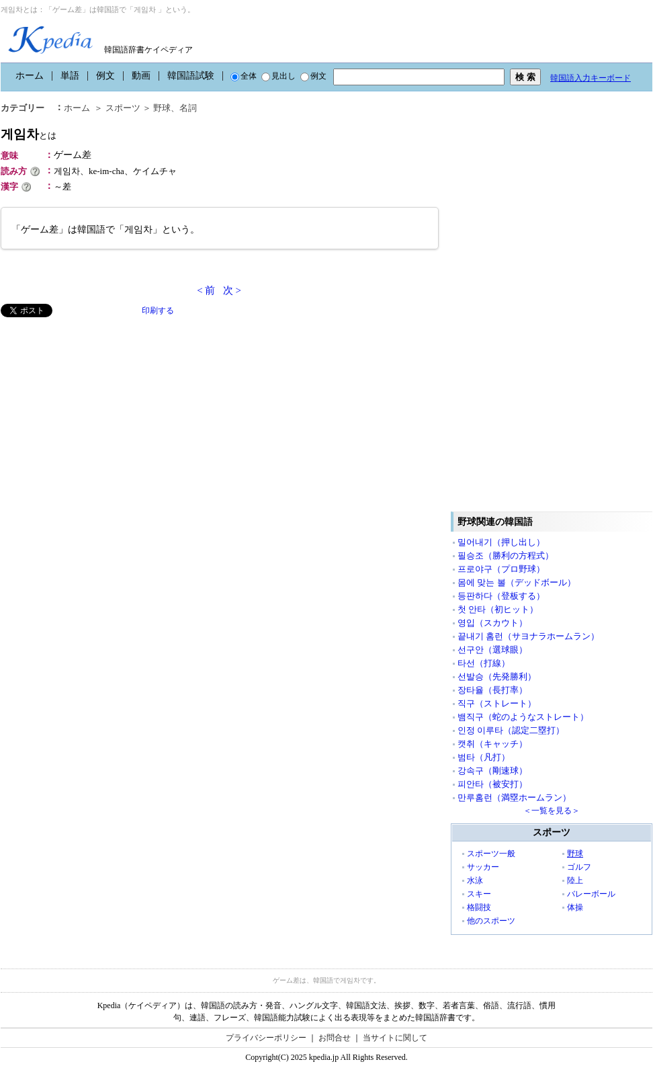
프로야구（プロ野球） (501, 569)
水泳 (475, 880)
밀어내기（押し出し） (501, 542)
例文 (105, 76)
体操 (575, 907)
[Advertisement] (101, 411)
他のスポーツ (491, 920)
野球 (162, 108)
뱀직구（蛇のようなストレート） (523, 717)
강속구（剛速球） (492, 771)
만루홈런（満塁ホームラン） (514, 797)
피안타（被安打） (492, 784)
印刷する (158, 310)
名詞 (188, 108)
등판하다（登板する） (501, 596)
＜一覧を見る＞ (551, 810)
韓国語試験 (190, 76)
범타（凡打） (484, 757)
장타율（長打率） (492, 690)
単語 (69, 76)
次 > (232, 290)
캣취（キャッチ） (492, 744)
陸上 (575, 880)
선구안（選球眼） (492, 650)
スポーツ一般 (491, 853)
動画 (141, 76)
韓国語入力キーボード (590, 78)
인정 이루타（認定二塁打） (511, 730)
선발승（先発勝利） (497, 676)
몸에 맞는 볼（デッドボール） (517, 582)
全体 (243, 76)
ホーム (29, 76)
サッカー (483, 867)
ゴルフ (579, 867)
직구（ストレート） (497, 703)
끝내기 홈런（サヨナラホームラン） (528, 636)
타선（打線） (484, 663)
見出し (278, 76)
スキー (479, 894)
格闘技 (479, 907)
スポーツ (122, 108)
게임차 (28, 134)
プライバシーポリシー (266, 1037)
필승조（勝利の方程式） (506, 555)
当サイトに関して (395, 1037)
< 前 (206, 290)
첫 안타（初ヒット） (498, 609)
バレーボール (591, 894)
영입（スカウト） (492, 623)
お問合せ (334, 1037)
